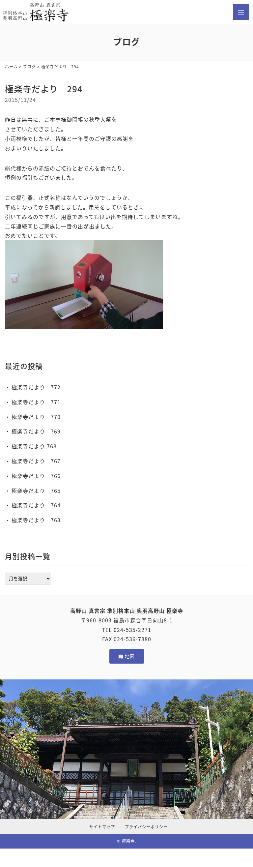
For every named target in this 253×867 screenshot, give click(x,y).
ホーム (11, 67)
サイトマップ (102, 827)
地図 (127, 656)
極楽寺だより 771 (36, 402)
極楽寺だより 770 (36, 417)
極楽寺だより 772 (36, 387)
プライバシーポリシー (146, 827)
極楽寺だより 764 (36, 505)
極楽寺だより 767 (36, 461)
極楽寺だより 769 (36, 431)
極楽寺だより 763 (36, 520)
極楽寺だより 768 (34, 446)
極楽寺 (128, 841)
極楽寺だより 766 (36, 476)
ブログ (29, 67)
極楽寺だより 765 (36, 490)
